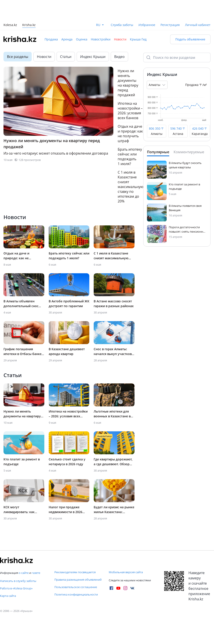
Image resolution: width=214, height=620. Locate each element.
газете (36, 573)
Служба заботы (122, 25)
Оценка (81, 39)
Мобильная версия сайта (126, 572)
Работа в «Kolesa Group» (16, 588)
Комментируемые (189, 152)
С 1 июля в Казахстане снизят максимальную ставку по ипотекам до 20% (130, 187)
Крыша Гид (138, 39)
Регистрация (170, 25)
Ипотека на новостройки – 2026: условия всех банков (130, 110)
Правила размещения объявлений (78, 580)
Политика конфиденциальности (76, 594)
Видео (119, 56)
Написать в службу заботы (18, 581)
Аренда (66, 39)
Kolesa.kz (10, 25)
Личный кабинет (198, 25)
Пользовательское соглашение (75, 587)
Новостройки (100, 39)
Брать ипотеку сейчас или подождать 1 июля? (130, 156)
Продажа (51, 39)
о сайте (24, 573)
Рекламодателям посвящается (75, 572)
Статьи (65, 56)
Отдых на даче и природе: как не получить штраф (130, 133)
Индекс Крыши (92, 56)
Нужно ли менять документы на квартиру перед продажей (128, 82)
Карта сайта (8, 596)
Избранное (146, 25)
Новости (120, 39)
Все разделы (17, 56)
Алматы (157, 84)
